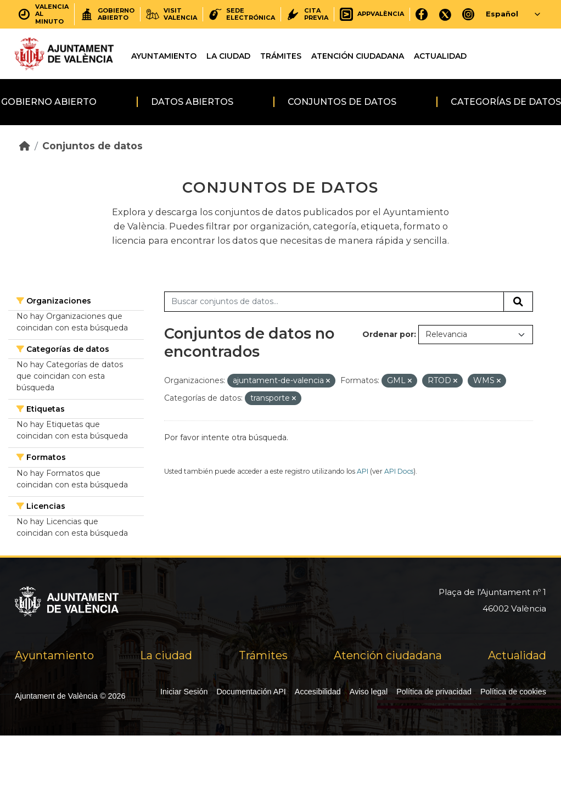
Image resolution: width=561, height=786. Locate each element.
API (362, 471)
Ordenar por (388, 334)
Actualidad (440, 56)
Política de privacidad (434, 691)
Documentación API (250, 691)
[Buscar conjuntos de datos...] (334, 301)
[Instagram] (468, 14)
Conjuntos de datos (342, 102)
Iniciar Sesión (183, 691)
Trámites (280, 56)
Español (502, 13)
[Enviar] (518, 302)
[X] (445, 14)
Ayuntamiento (164, 56)
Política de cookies (513, 691)
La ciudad (228, 56)
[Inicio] (24, 145)
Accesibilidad (318, 691)
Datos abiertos (192, 102)
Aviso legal (369, 691)
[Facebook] (422, 14)
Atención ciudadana (357, 56)
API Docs (398, 471)
